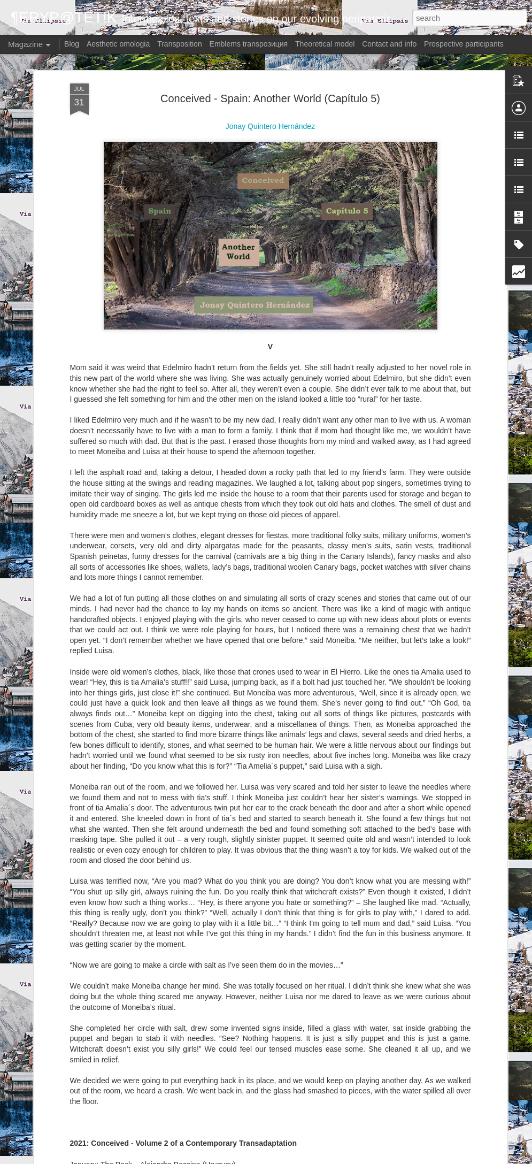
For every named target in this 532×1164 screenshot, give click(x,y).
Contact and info (389, 44)
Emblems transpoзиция (249, 44)
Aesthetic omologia (118, 44)
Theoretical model (324, 44)
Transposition (179, 44)
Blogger (320, 1158)
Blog (71, 44)
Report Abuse (351, 1158)
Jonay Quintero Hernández (270, 102)
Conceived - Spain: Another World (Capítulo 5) (270, 74)
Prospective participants (464, 44)
